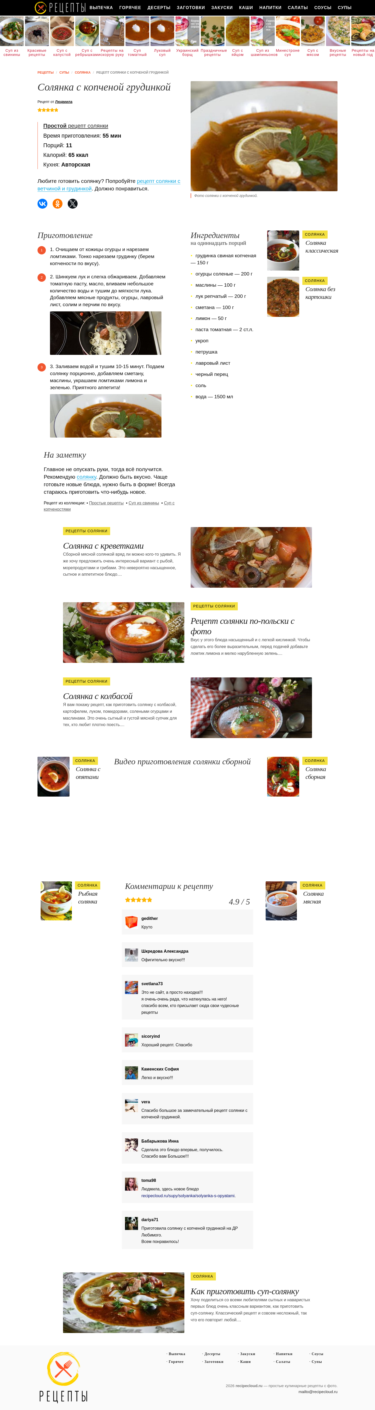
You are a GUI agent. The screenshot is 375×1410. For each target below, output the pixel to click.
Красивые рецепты (37, 52)
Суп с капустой (62, 52)
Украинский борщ (187, 52)
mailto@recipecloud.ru (318, 1391)
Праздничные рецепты (212, 52)
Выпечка (101, 7)
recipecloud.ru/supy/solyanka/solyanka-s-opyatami (188, 1196)
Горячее (130, 7)
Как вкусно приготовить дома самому (60, 7)
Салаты (298, 7)
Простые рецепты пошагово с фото (64, 1378)
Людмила (63, 102)
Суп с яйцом (238, 52)
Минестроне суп (288, 52)
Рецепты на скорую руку (112, 52)
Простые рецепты (106, 503)
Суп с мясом (313, 52)
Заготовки (191, 7)
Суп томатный (137, 52)
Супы (345, 7)
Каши (246, 7)
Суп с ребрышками (87, 52)
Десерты (159, 7)
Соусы (323, 7)
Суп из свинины (12, 52)
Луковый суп (162, 52)
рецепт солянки (75, 126)
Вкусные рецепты (338, 52)
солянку (86, 477)
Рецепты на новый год (363, 52)
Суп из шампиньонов (262, 52)
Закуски (222, 7)
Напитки (270, 7)
